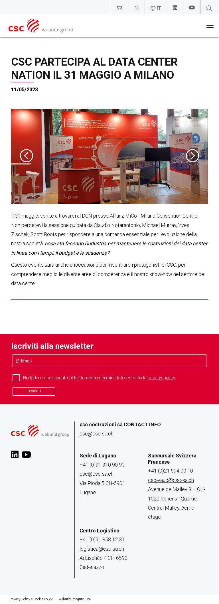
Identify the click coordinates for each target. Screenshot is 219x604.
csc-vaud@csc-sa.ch (171, 480)
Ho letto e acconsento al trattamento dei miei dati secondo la (99, 377)
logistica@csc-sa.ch (102, 549)
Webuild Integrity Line (74, 599)
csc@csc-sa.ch (96, 434)
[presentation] (26, 156)
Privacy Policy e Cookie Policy (31, 599)
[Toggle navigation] (210, 26)
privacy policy (161, 377)
